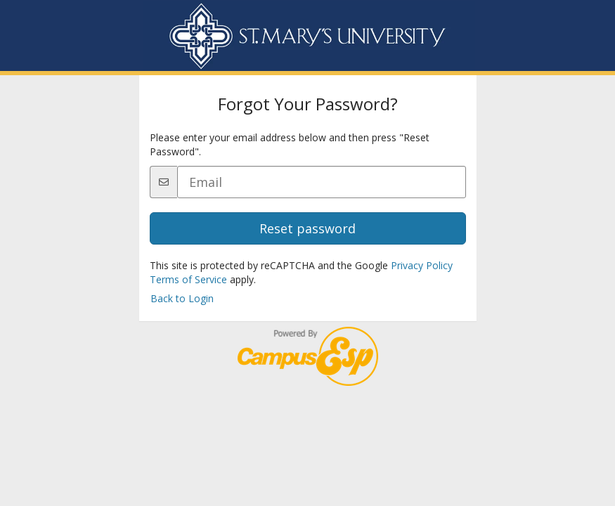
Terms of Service (188, 279)
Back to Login (182, 298)
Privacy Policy (422, 265)
